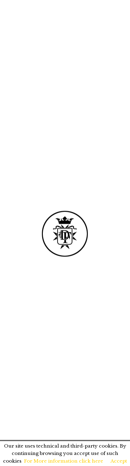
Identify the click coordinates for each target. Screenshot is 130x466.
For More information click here (63, 461)
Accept (119, 461)
